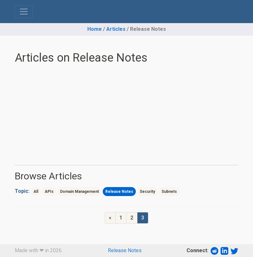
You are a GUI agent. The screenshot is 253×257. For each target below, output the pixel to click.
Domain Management (79, 191)
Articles (116, 29)
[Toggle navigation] (24, 11)
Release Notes (119, 191)
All (35, 191)
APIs (49, 191)
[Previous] (110, 218)
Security (147, 191)
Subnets (169, 191)
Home (94, 29)
